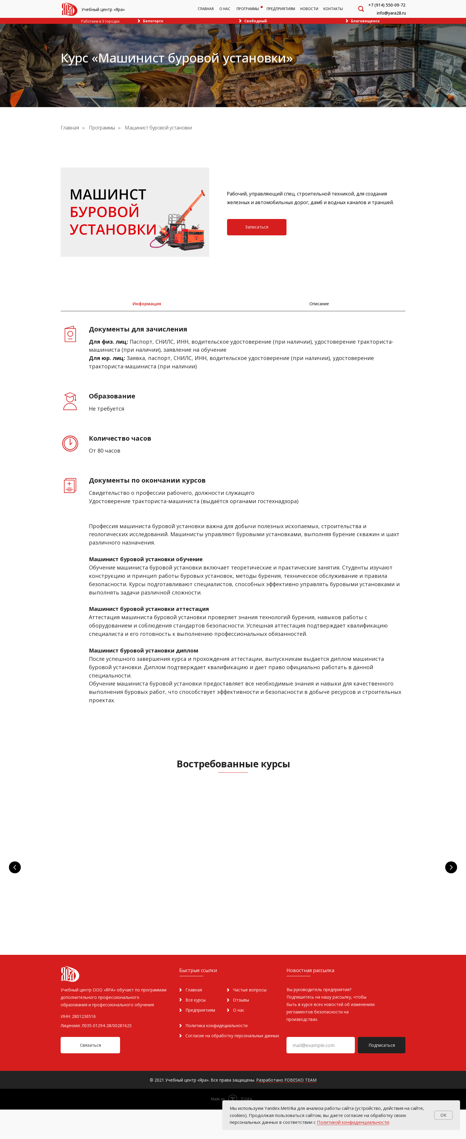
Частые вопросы (250, 1019)
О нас (238, 1039)
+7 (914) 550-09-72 (386, 5)
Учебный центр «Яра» (103, 9)
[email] (320, 1074)
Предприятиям (200, 1039)
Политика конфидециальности (216, 1055)
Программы (102, 128)
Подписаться (382, 1074)
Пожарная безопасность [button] (112, 857)
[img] (69, 9)
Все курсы (195, 1029)
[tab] (147, 304)
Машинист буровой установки (158, 128)
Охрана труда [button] (213, 857)
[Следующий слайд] (451, 870)
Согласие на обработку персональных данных (232, 1065)
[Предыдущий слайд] (15, 870)
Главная (70, 128)
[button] (256, 227)
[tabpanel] (233, 523)
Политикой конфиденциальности (353, 1122)
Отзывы (241, 1029)
